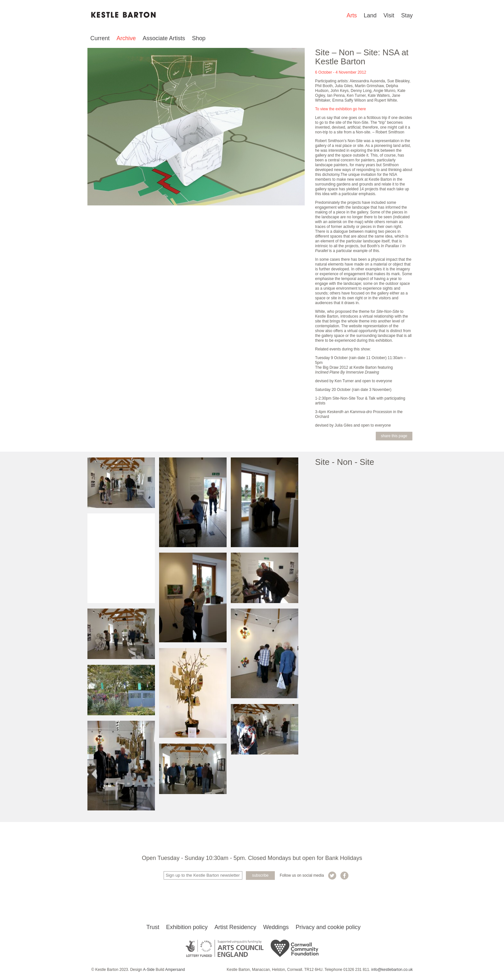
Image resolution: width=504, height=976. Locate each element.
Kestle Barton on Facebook (344, 876)
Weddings (276, 927)
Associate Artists (164, 38)
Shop (198, 38)
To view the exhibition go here (340, 109)
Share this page (394, 436)
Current (100, 38)
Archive (126, 38)
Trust (152, 927)
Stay (407, 15)
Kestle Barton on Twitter (332, 876)
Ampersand (175, 969)
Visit (388, 15)
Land (370, 15)
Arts (351, 15)
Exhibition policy (187, 927)
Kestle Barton (123, 15)
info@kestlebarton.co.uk (392, 969)
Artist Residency (235, 927)
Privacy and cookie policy (328, 927)
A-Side (149, 969)
